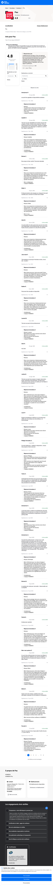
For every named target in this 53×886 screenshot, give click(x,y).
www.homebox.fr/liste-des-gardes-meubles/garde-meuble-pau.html (14, 789)
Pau (24, 8)
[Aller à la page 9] (41, 755)
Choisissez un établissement (37, 787)
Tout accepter (26, 875)
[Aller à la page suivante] (43, 755)
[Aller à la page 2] (31, 755)
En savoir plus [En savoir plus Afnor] (12, 862)
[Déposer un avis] (34, 87)
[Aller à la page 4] (36, 755)
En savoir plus (25, 48)
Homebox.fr (18, 8)
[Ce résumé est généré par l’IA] (35, 65)
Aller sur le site (12, 794)
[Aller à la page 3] (33, 755)
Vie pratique (12, 8)
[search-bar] (12, 76)
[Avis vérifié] (42, 95)
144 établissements (25, 15)
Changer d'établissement (42, 25)
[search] (15, 76)
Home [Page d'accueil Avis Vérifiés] (6, 8)
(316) (29, 18)
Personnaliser (26, 883)
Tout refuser (26, 879)
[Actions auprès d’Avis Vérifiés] (47, 100)
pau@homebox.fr (10, 786)
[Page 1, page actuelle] (28, 755)
